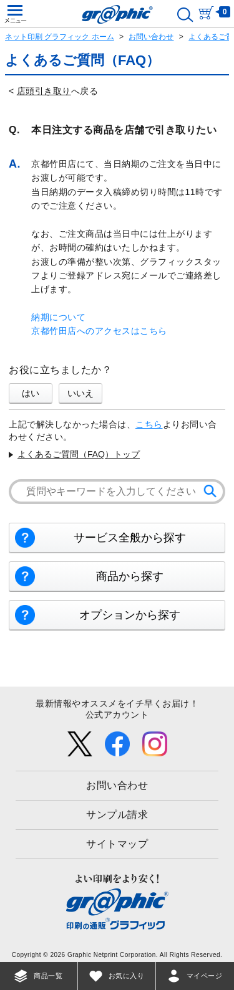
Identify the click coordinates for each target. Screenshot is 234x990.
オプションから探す (129, 615)
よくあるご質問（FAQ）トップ (78, 454)
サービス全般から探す (130, 537)
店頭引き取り (44, 91)
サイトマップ (117, 844)
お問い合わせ (151, 36)
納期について (58, 317)
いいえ (80, 393)
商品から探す (129, 576)
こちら (149, 424)
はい (30, 393)
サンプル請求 (117, 814)
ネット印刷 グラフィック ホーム (59, 36)
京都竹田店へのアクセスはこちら (99, 331)
